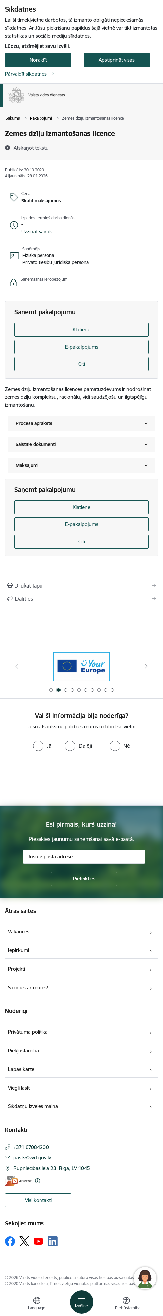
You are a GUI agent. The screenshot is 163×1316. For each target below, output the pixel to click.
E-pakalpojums (81, 347)
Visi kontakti (38, 1200)
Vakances (18, 931)
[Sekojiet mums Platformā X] (24, 1241)
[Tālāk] (146, 666)
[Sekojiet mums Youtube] (38, 1241)
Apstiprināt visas (117, 60)
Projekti (16, 969)
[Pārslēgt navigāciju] (81, 1302)
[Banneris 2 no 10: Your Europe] (81, 666)
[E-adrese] (18, 1180)
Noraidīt (38, 60)
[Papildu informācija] (37, 1180)
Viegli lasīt (19, 1088)
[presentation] (55, 779)
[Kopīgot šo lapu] (81, 598)
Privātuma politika (28, 1032)
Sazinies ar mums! (28, 987)
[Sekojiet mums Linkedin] (53, 1241)
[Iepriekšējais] (16, 666)
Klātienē (81, 329)
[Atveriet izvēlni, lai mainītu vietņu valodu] (36, 1304)
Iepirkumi (18, 950)
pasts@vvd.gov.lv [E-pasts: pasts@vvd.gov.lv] (32, 1157)
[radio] (42, 746)
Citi (81, 364)
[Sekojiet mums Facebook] (10, 1241)
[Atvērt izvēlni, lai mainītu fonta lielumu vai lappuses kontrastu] (126, 1304)
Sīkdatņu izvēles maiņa (33, 1106)
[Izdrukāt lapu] (81, 585)
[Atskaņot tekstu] (31, 148)
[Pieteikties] (84, 879)
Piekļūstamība (23, 1050)
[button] (36, 232)
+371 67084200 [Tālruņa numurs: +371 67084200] (31, 1147)
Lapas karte (21, 1069)
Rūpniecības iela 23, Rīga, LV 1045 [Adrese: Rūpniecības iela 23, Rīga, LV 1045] (51, 1168)
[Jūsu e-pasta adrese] (84, 857)
